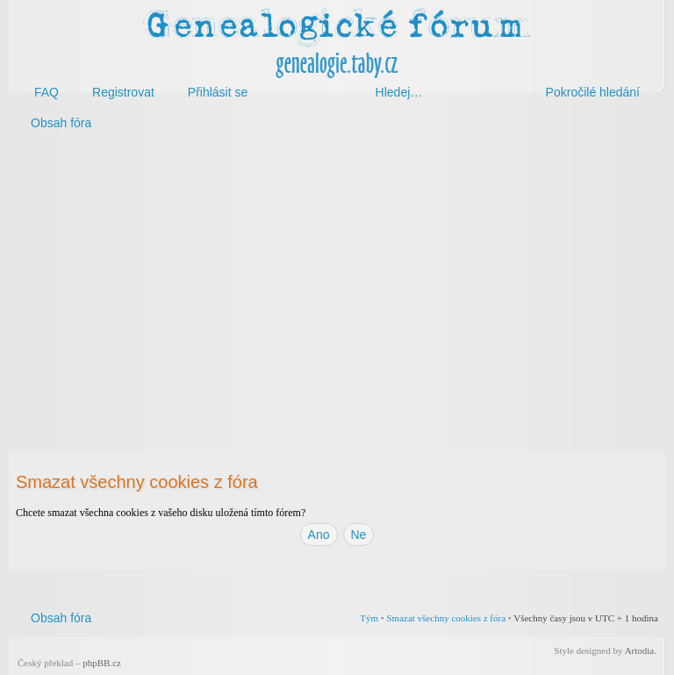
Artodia (640, 650)
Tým (369, 618)
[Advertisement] (337, 279)
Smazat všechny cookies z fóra (446, 618)
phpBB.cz (101, 662)
